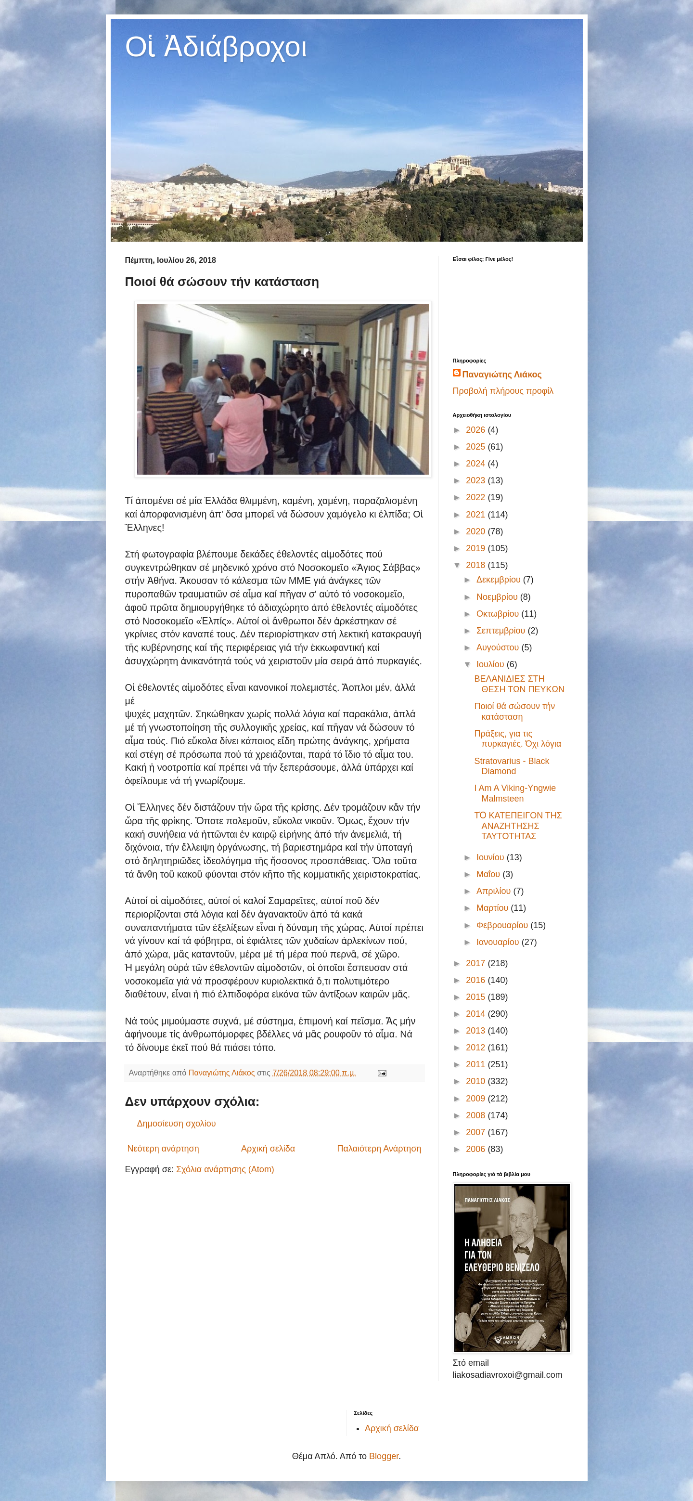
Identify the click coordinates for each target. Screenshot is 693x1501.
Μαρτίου (493, 908)
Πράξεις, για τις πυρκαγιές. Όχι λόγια (517, 739)
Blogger (383, 1456)
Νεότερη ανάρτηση (163, 1148)
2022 (477, 497)
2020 (477, 531)
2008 (477, 1115)
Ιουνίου (491, 857)
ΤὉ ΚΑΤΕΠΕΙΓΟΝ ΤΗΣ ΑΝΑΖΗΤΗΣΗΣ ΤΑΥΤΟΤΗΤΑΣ (518, 826)
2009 (477, 1098)
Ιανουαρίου (499, 942)
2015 (477, 997)
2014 (477, 1014)
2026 (477, 430)
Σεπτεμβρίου (502, 630)
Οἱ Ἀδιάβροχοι (216, 46)
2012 (477, 1047)
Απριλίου (494, 891)
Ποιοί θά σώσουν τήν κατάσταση (514, 711)
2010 (477, 1081)
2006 (477, 1149)
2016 (477, 980)
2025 (477, 447)
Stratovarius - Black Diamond (511, 766)
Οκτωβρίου (498, 614)
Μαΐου (489, 874)
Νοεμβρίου (498, 597)
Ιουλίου (491, 664)
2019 (477, 548)
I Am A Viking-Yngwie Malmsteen (515, 793)
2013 (477, 1030)
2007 (477, 1132)
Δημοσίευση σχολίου (176, 1123)
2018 (477, 565)
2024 (477, 463)
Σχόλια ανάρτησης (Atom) (225, 1169)
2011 (477, 1064)
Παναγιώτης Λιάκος (502, 374)
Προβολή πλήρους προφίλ (503, 391)
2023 (477, 480)
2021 (477, 514)
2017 (477, 963)
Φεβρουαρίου (503, 925)
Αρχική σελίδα (268, 1148)
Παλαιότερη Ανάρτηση (379, 1148)
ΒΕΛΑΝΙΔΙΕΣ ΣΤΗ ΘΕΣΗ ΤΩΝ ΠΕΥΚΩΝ (519, 684)
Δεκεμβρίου (499, 579)
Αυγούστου (499, 647)
